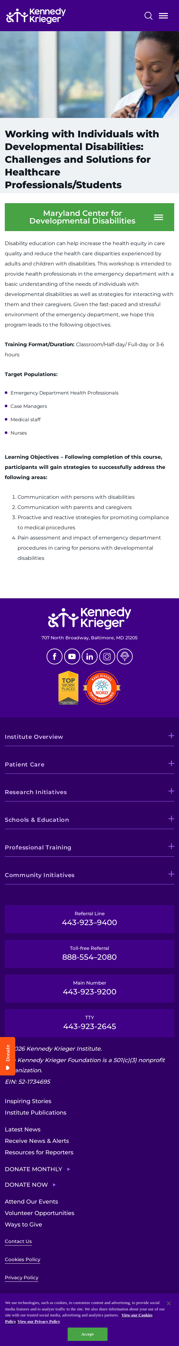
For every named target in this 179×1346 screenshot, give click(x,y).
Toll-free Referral (89, 953)
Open (163, 17)
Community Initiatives (40, 875)
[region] (89, 1319)
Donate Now (26, 1184)
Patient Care (25, 764)
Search (149, 16)
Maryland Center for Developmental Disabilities (82, 217)
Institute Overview (34, 736)
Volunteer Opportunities (39, 1213)
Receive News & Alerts (37, 1140)
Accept (87, 1334)
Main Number (89, 988)
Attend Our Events (31, 1201)
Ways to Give (23, 1224)
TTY (89, 1022)
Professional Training (38, 847)
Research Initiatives (36, 792)
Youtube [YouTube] (72, 656)
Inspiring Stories (28, 1101)
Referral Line (89, 918)
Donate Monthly (33, 1169)
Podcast (125, 656)
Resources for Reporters (39, 1152)
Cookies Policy (22, 1259)
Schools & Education (37, 819)
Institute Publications (35, 1112)
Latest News (23, 1129)
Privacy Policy (21, 1277)
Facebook (55, 656)
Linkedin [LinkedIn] (90, 656)
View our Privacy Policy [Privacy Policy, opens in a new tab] (39, 1321)
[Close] (169, 1303)
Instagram (107, 656)
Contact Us (18, 1241)
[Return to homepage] (55, 16)
